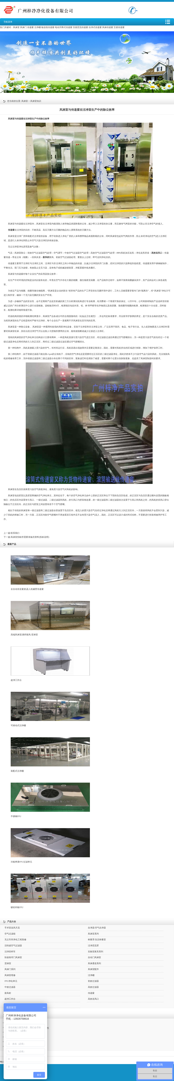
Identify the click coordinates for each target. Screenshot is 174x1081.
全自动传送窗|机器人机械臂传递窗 (50, 572)
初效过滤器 (93, 981)
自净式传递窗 (95, 27)
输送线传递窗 (47, 27)
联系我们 (15, 533)
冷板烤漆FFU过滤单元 (50, 845)
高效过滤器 (93, 987)
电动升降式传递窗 (63, 27)
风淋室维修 (10, 975)
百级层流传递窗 (80, 27)
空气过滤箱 (10, 933)
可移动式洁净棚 (50, 709)
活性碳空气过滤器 (13, 945)
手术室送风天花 (12, 927)
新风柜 (8, 993)
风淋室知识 (35, 101)
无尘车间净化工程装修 (15, 939)
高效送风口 (93, 999)
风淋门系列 (10, 969)
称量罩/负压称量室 (97, 939)
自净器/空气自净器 (97, 927)
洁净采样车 (10, 951)
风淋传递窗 (107, 27)
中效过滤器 (10, 987)
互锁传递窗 (119, 27)
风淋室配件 (93, 969)
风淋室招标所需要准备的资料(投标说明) (30, 537)
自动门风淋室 (94, 957)
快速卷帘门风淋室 (13, 957)
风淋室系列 (93, 933)
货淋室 (8, 963)
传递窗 (30, 27)
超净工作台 (50, 663)
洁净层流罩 (93, 945)
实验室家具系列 (95, 951)
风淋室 (16, 27)
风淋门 (23, 27)
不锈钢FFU (50, 800)
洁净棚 (37, 27)
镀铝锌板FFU (50, 891)
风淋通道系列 (94, 963)
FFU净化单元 (11, 981)
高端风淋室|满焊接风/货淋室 (50, 618)
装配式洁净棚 (50, 754)
